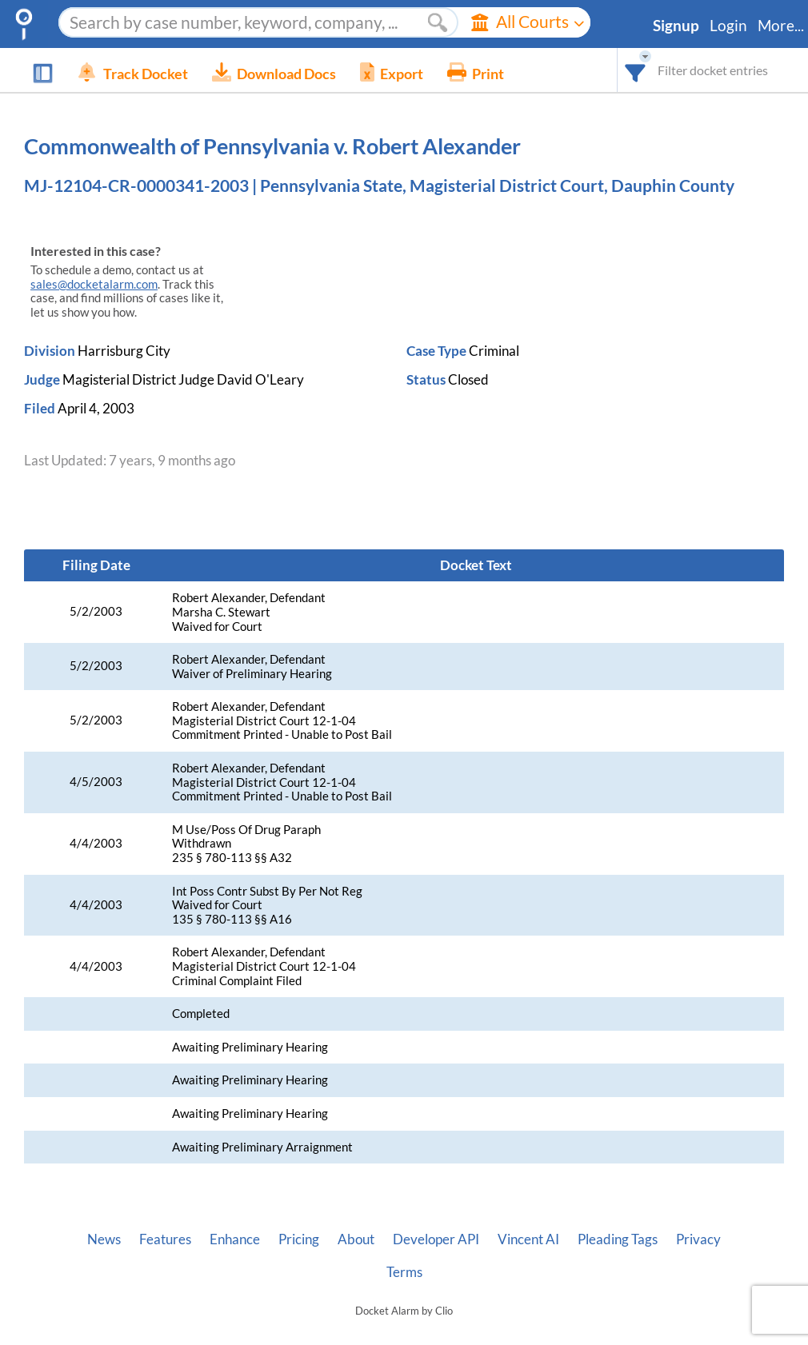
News (104, 1239)
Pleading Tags (618, 1239)
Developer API (436, 1239)
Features (165, 1239)
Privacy (698, 1239)
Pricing (298, 1239)
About (356, 1239)
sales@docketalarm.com (94, 284)
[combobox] (635, 70)
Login (728, 25)
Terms (404, 1272)
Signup (676, 25)
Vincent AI (528, 1239)
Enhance (235, 1239)
